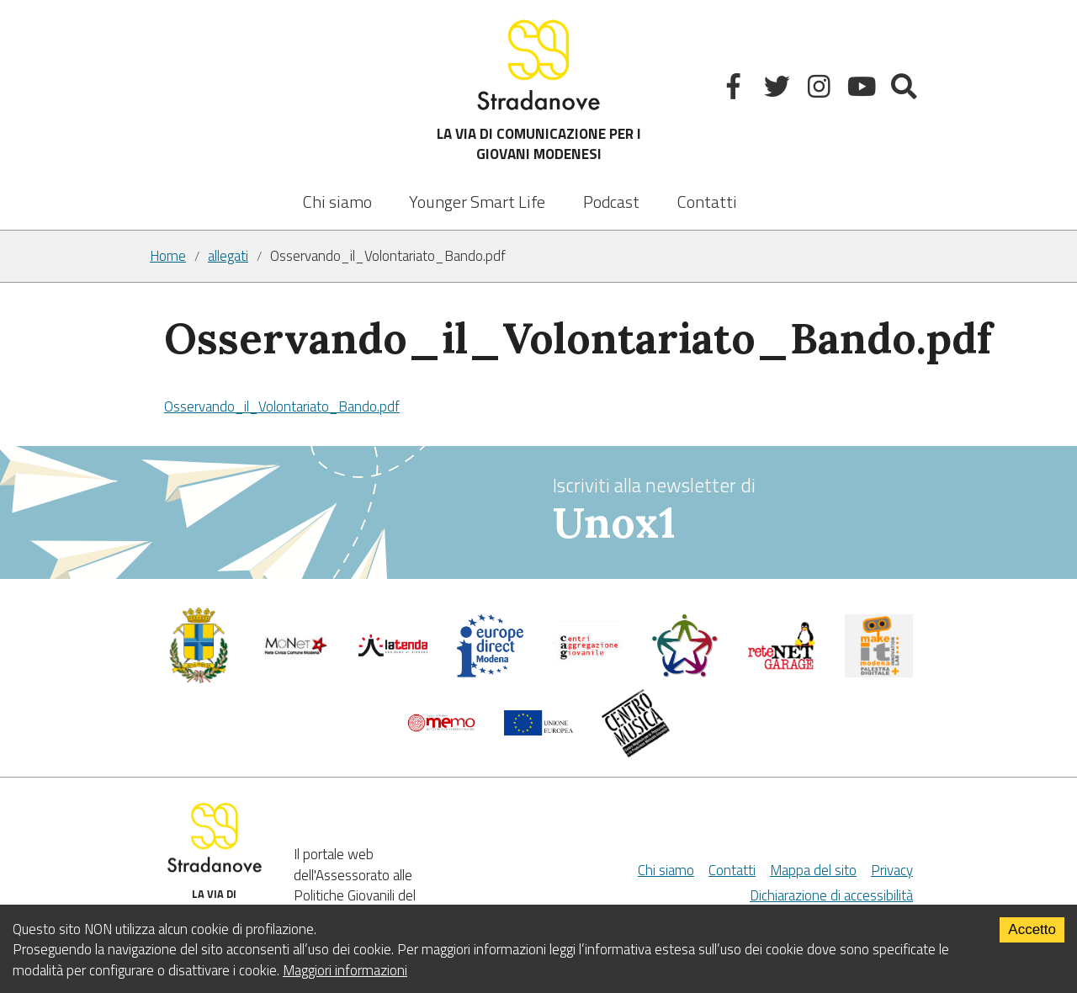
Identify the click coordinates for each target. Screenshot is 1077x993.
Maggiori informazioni (345, 970)
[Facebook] (735, 89)
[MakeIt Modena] (879, 672)
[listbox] (477, 190)
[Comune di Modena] (296, 654)
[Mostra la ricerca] (905, 89)
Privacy (892, 870)
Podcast (611, 202)
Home (168, 256)
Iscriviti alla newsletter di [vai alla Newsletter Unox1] (740, 510)
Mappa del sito (813, 870)
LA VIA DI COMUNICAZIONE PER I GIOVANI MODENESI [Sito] (539, 89)
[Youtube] (863, 89)
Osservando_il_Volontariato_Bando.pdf (282, 406)
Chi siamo (337, 202)
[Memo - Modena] (441, 727)
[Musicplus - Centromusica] (636, 752)
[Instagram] (820, 89)
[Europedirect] (490, 673)
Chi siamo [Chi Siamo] (666, 870)
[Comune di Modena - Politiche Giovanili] (198, 679)
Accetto (1032, 929)
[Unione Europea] (538, 730)
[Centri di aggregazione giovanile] (587, 666)
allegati (228, 256)
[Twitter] (778, 89)
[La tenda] (392, 651)
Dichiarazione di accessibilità (831, 895)
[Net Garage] (781, 666)
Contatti (707, 202)
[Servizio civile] (684, 673)
